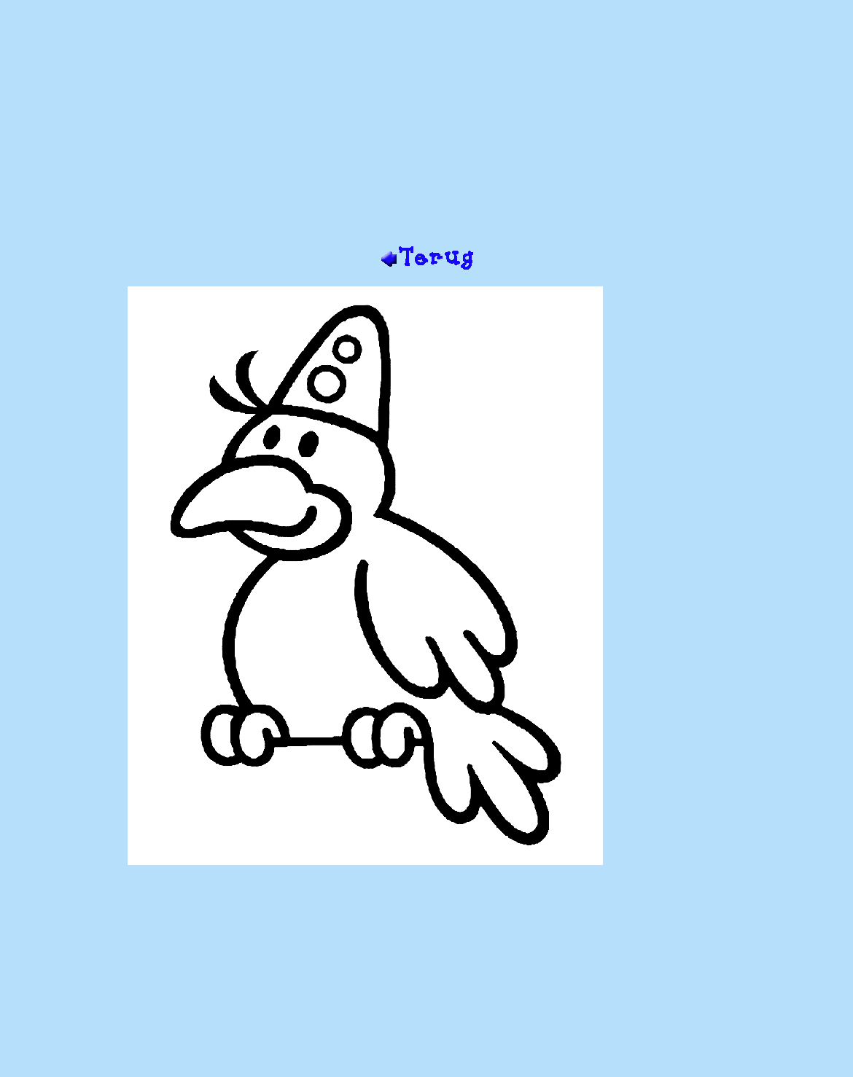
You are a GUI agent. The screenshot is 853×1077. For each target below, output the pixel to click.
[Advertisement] (427, 128)
